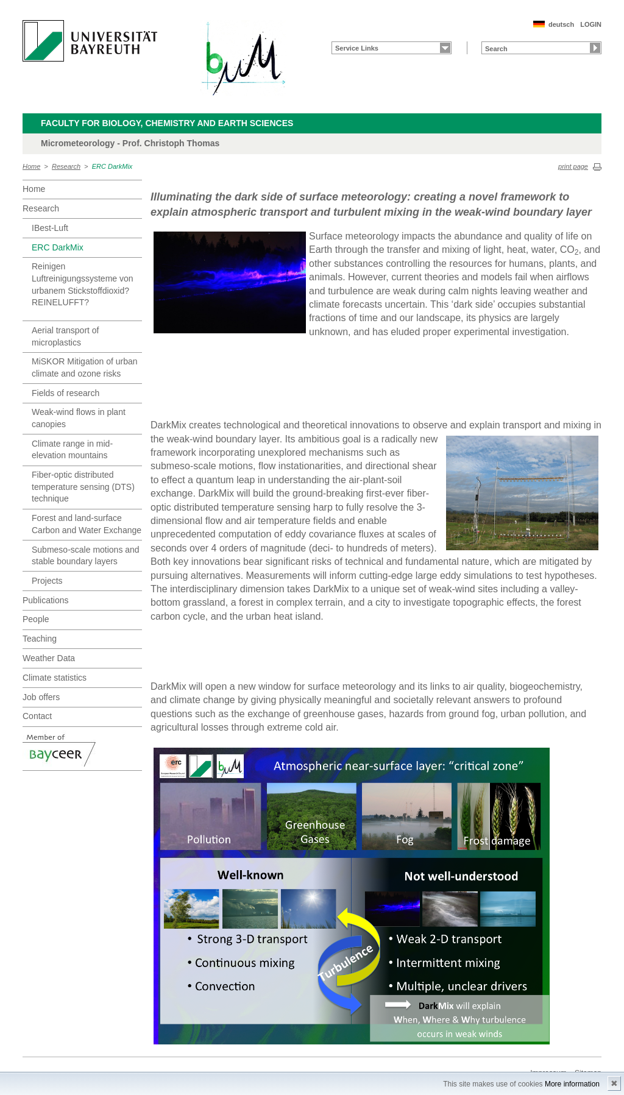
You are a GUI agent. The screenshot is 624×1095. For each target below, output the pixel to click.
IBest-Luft (50, 228)
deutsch (561, 24)
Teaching (40, 638)
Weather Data (49, 658)
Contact (37, 716)
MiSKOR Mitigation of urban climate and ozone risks (85, 367)
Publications (46, 600)
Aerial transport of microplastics (65, 336)
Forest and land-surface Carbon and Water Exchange (86, 524)
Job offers (41, 697)
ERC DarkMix (112, 166)
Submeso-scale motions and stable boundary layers (86, 556)
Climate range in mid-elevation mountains (72, 450)
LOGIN (590, 24)
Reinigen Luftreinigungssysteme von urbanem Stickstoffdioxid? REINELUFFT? (82, 284)
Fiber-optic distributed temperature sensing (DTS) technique (83, 486)
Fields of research (65, 393)
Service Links (356, 48)
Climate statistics (55, 677)
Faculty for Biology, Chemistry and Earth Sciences (167, 123)
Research (66, 166)
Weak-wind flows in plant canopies (79, 418)
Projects (47, 581)
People (36, 619)
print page (573, 166)
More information (572, 1084)
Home (31, 166)
